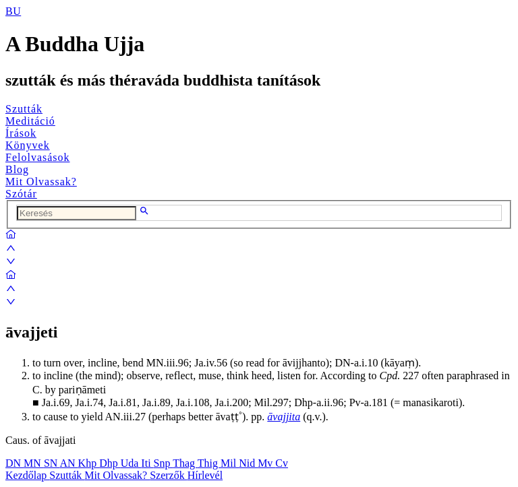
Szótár (21, 193)
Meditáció (30, 121)
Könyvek (27, 145)
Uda (131, 463)
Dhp (110, 463)
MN (34, 463)
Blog (17, 169)
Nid (248, 463)
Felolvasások (37, 157)
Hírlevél (205, 475)
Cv (281, 463)
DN (14, 463)
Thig (209, 463)
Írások (20, 133)
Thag (185, 463)
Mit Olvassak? (41, 181)
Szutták (23, 109)
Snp (163, 463)
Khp (89, 463)
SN (52, 463)
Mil (230, 463)
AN (68, 463)
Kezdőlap (27, 475)
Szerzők (169, 475)
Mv (266, 463)
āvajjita (283, 416)
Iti (147, 463)
